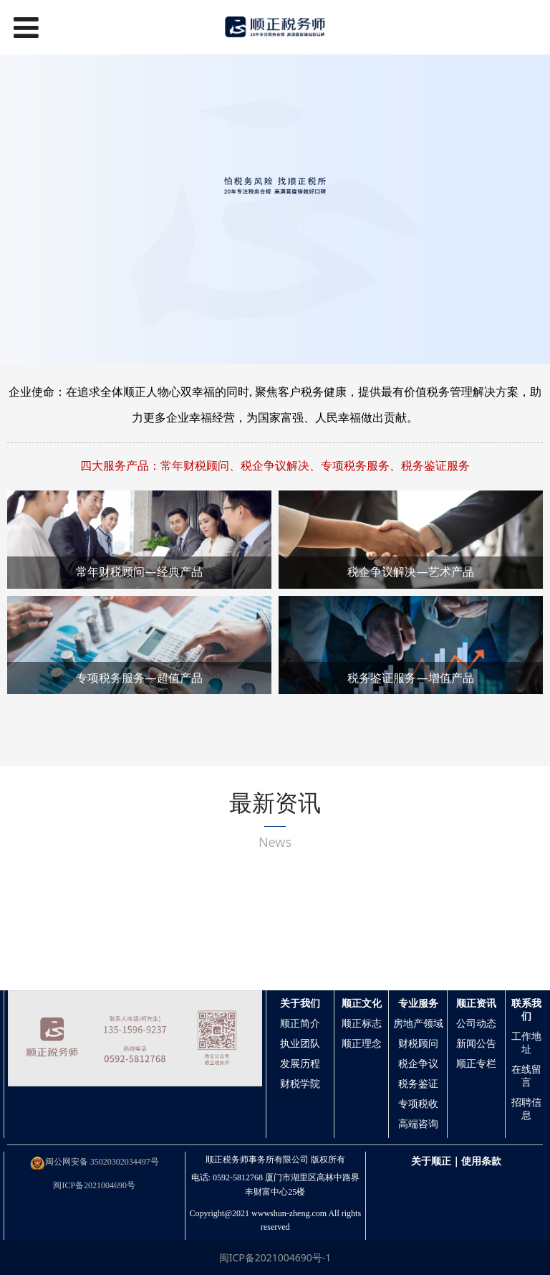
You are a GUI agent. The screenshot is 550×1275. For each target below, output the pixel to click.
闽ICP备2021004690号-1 (275, 1257)
